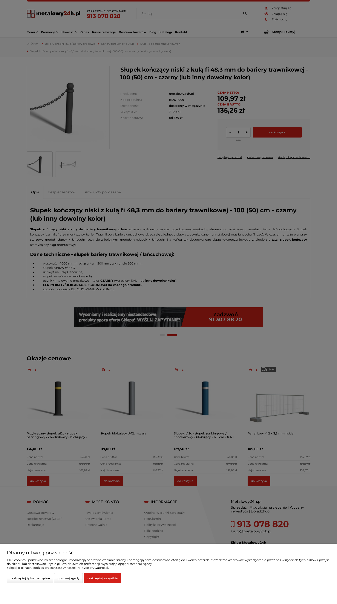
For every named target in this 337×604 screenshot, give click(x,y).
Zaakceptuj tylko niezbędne (30, 578)
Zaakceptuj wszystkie (102, 578)
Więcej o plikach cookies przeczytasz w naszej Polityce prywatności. (58, 568)
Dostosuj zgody (68, 578)
